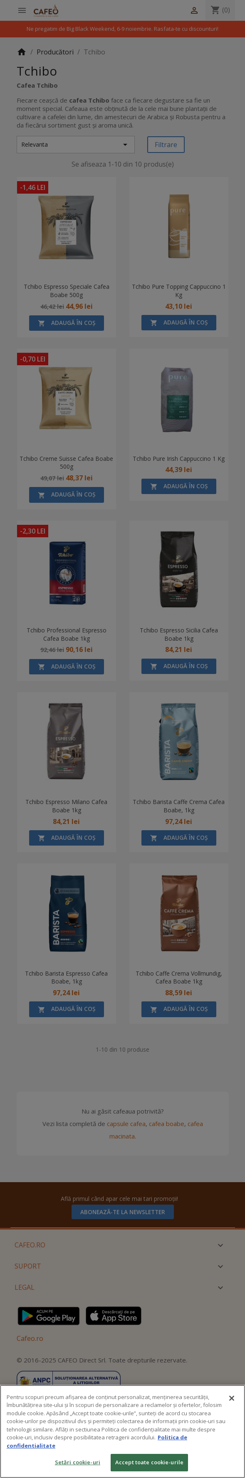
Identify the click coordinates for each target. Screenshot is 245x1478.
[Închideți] (232, 1398)
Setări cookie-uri (77, 1462)
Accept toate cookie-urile (149, 1462)
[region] (122, 1431)
